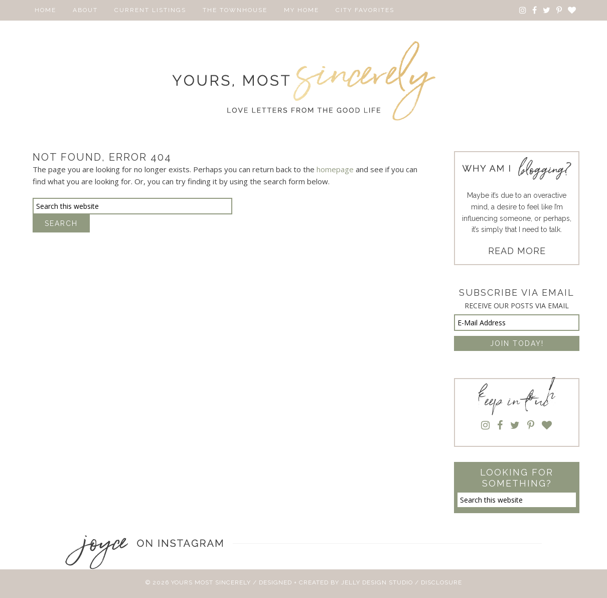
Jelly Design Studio (377, 582)
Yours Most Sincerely (303, 81)
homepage (335, 169)
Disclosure (441, 582)
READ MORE (517, 251)
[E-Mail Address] (516, 322)
